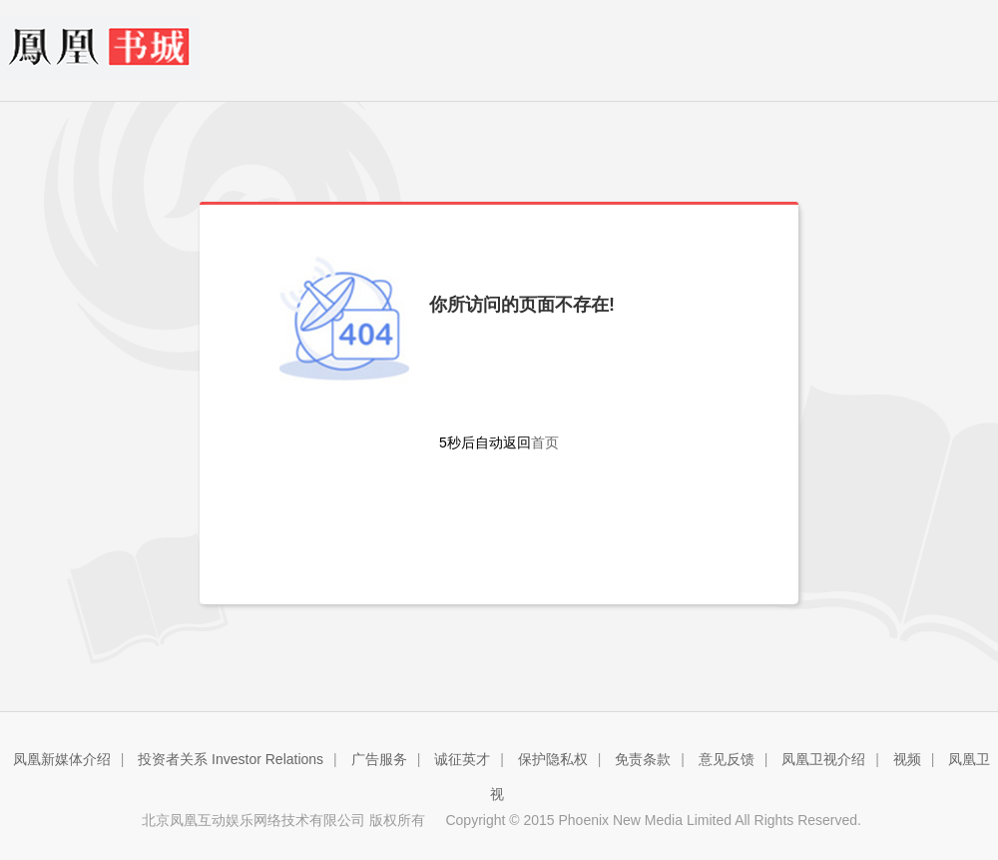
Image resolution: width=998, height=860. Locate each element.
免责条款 (643, 759)
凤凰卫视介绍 (823, 759)
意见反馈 (726, 759)
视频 (907, 759)
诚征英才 (462, 759)
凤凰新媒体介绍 (62, 759)
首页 (545, 442)
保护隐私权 (553, 759)
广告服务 (379, 759)
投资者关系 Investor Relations (230, 759)
